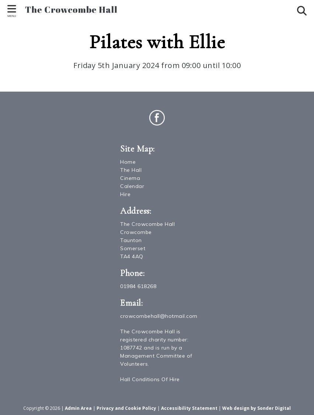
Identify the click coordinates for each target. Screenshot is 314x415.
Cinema (130, 178)
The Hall (131, 170)
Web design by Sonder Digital (256, 408)
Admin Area (78, 408)
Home (128, 162)
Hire (125, 194)
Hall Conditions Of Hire (150, 379)
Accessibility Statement (189, 408)
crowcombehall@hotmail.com (159, 316)
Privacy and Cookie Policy (126, 408)
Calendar (132, 186)
